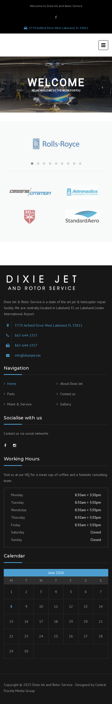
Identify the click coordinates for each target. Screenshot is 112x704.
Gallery (65, 404)
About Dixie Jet (71, 383)
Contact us (67, 394)
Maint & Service (19, 404)
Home (11, 383)
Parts (11, 394)
